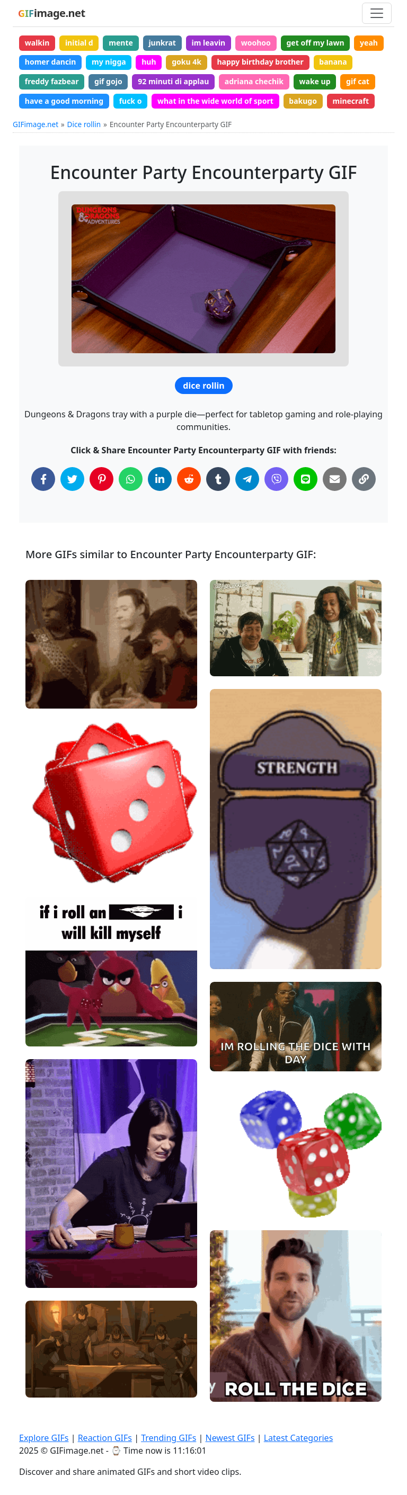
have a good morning (64, 101)
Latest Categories (298, 1438)
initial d (79, 43)
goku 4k (186, 62)
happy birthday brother (260, 62)
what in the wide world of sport (215, 101)
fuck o (130, 101)
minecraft (351, 101)
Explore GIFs (44, 1438)
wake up (315, 81)
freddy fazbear (52, 81)
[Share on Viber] (276, 479)
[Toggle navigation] (377, 13)
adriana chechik (254, 81)
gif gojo (108, 81)
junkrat (162, 43)
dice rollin (203, 385)
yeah (369, 43)
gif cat (357, 81)
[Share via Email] (335, 479)
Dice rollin (84, 124)
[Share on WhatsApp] (131, 479)
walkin (37, 43)
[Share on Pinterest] (101, 479)
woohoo (256, 43)
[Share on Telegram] (247, 479)
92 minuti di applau (173, 81)
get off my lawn (315, 43)
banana (333, 62)
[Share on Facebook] (43, 479)
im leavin (209, 43)
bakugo (303, 101)
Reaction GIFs (105, 1438)
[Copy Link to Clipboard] (364, 479)
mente (121, 43)
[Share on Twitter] (72, 479)
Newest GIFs (229, 1438)
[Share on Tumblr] (218, 479)
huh (148, 62)
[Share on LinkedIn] (160, 479)
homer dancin (50, 62)
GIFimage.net (35, 124)
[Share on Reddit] (189, 479)
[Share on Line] (305, 479)
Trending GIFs (168, 1438)
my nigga (109, 62)
